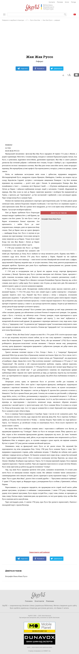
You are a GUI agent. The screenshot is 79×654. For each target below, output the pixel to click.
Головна (29, 601)
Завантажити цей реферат (39, 552)
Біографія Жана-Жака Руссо (51, 219)
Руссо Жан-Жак (35, 20)
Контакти (52, 2)
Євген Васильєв (46, 615)
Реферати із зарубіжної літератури (13, 20)
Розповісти (39, 68)
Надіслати (22, 68)
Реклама (60, 2)
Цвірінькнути (56, 68)
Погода (73, 2)
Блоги (67, 2)
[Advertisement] (39, 38)
